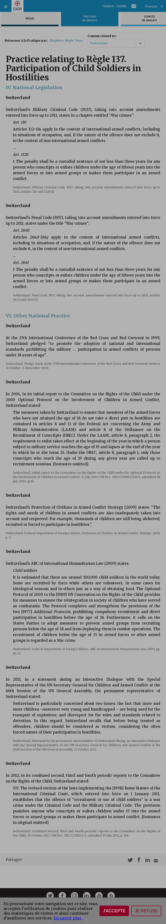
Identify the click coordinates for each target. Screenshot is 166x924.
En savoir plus (68, 918)
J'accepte (114, 910)
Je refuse (146, 910)
